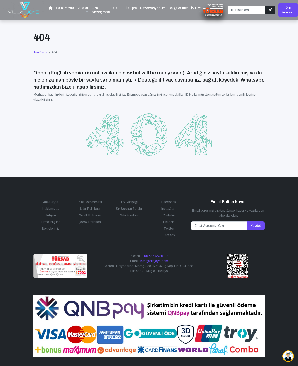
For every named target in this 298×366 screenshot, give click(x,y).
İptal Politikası (90, 207)
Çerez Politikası (90, 220)
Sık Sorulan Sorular (129, 207)
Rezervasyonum (152, 7)
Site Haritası (129, 213)
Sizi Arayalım (288, 9)
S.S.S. (117, 7)
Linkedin (168, 220)
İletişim (131, 7)
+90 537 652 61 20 (155, 254)
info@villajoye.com (154, 259)
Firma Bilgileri (50, 220)
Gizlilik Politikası (90, 213)
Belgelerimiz (178, 7)
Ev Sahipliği (129, 200)
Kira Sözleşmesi (101, 9)
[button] (196, 9)
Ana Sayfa (40, 50)
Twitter (169, 226)
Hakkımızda (65, 7)
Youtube (169, 213)
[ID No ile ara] (246, 9)
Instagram (168, 207)
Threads (169, 233)
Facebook (168, 200)
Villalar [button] (83, 7)
